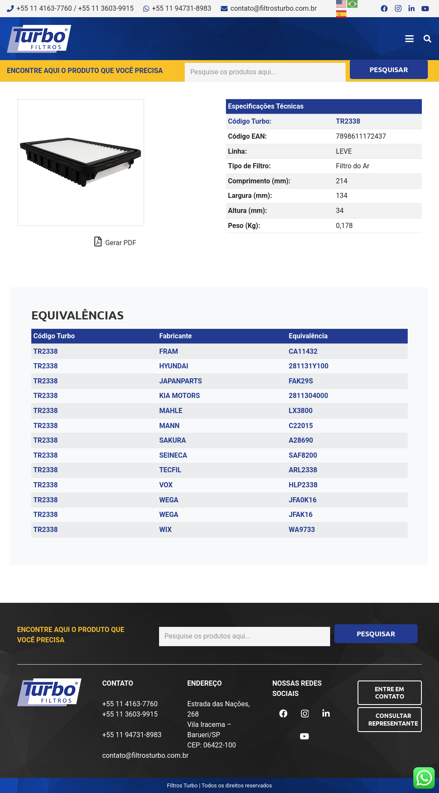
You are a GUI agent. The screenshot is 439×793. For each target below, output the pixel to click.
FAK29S (301, 381)
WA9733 (302, 530)
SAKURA (172, 440)
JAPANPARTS (180, 381)
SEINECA (173, 455)
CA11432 (303, 351)
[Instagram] (398, 8)
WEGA (168, 500)
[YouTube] (425, 8)
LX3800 (301, 411)
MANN (169, 426)
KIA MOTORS (179, 396)
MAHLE (170, 411)
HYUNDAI (173, 366)
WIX (165, 530)
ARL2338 (303, 470)
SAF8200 (303, 455)
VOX (165, 485)
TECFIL (170, 470)
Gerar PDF (115, 241)
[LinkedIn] (411, 8)
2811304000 (308, 396)
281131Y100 (309, 366)
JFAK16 (301, 514)
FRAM (168, 351)
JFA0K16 (303, 500)
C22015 (301, 426)
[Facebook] (384, 8)
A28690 (301, 440)
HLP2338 (303, 485)
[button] (409, 38)
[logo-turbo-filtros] (39, 39)
